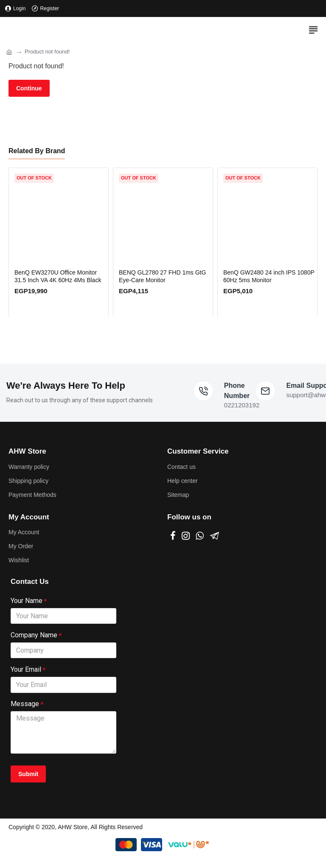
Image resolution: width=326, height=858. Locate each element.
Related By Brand (36, 149)
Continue (29, 88)
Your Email (26, 669)
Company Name (34, 634)
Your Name (26, 599)
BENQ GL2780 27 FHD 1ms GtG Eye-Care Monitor (162, 275)
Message (25, 704)
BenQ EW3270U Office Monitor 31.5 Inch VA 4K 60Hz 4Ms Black (57, 275)
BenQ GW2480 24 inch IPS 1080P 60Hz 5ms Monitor (269, 275)
